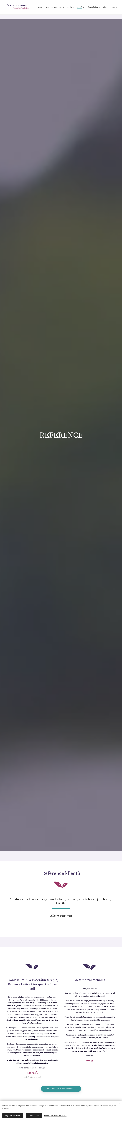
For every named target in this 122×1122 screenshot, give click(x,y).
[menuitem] (41, 7)
